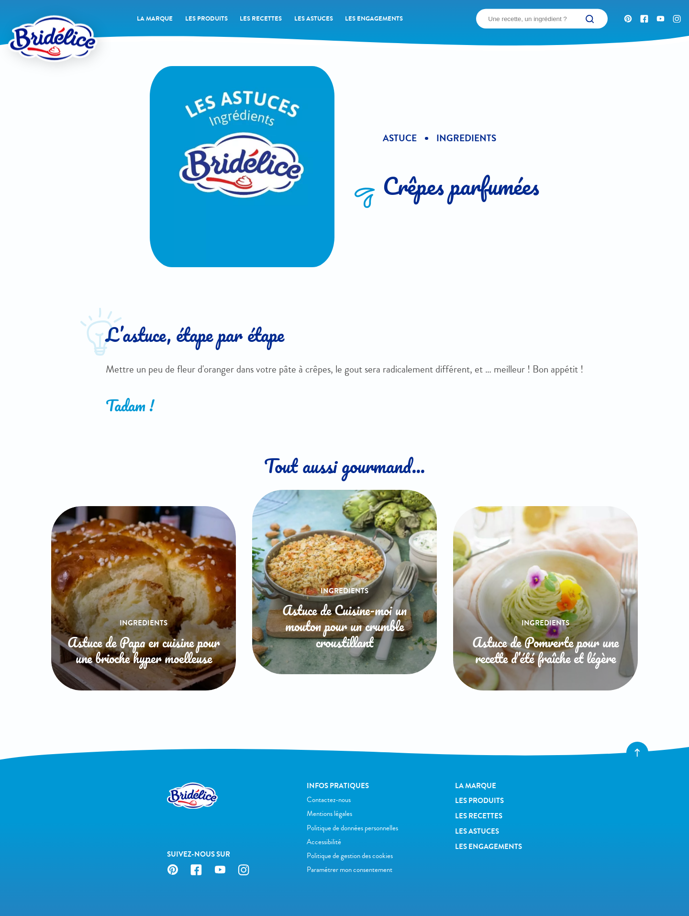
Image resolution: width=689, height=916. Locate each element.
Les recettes (261, 19)
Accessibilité (324, 842)
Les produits (206, 19)
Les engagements (374, 19)
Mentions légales (329, 813)
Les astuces (313, 19)
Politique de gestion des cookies (350, 855)
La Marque (155, 19)
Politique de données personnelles (352, 828)
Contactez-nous (329, 799)
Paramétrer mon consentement (349, 869)
